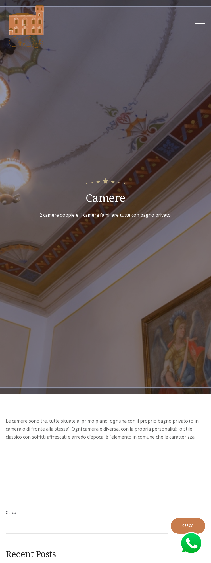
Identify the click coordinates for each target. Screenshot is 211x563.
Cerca (11, 512)
